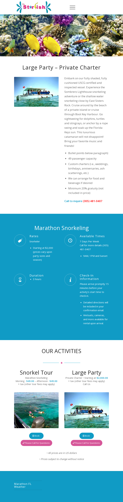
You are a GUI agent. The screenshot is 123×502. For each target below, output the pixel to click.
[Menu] (71, 7)
